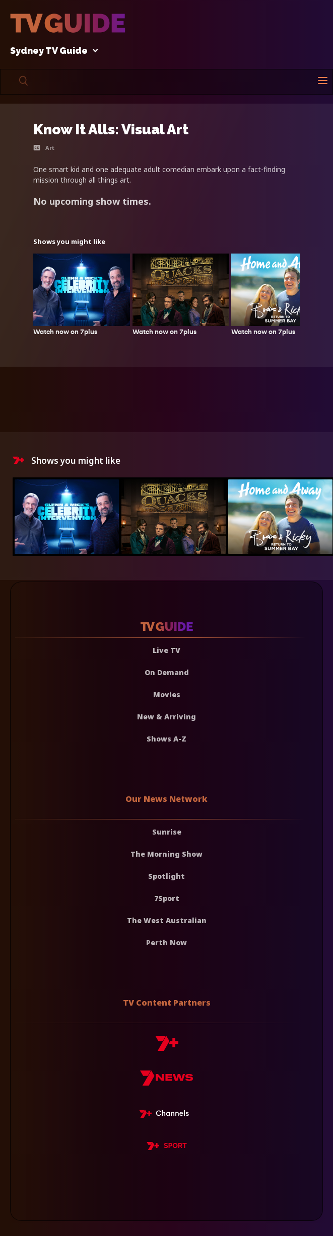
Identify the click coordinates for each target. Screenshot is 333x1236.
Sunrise (166, 832)
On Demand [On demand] (167, 672)
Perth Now (166, 942)
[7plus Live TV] (166, 1115)
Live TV (166, 650)
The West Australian (167, 920)
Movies (166, 694)
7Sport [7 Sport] (166, 898)
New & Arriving (166, 716)
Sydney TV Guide (51, 51)
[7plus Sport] (167, 1147)
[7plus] (166, 1047)
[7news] (166, 1081)
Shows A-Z (166, 739)
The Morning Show (166, 854)
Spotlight (166, 876)
